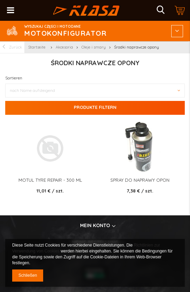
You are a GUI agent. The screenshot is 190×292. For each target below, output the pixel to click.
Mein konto (95, 225)
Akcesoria (64, 47)
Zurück (12, 47)
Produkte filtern (95, 107)
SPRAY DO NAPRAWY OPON (139, 180)
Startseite (37, 47)
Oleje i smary (93, 47)
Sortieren (13, 77)
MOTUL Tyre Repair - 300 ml (50, 180)
